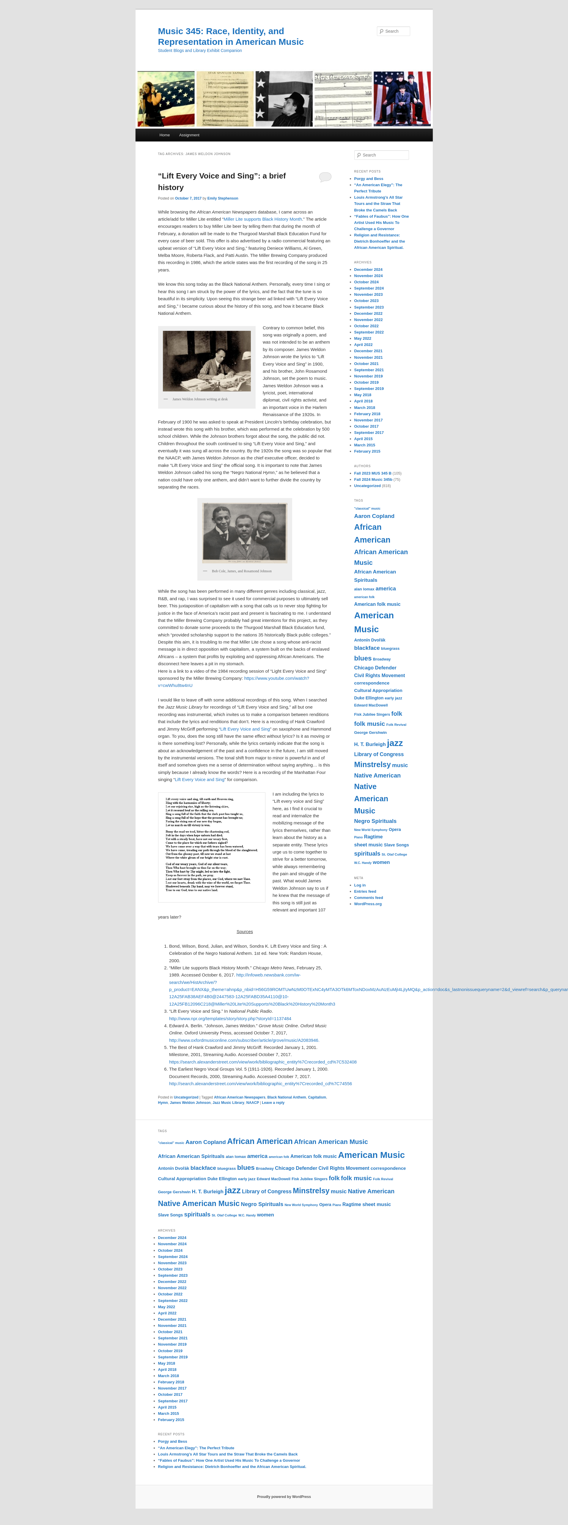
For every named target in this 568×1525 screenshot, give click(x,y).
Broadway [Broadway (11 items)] (382, 659)
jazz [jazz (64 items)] (395, 743)
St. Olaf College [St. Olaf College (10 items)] (394, 854)
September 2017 (369, 432)
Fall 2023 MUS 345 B (373, 473)
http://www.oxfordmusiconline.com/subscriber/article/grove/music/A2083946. (244, 1040)
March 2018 (364, 407)
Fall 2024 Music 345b (373, 479)
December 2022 (368, 313)
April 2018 (363, 401)
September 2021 (369, 370)
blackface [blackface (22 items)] (367, 648)
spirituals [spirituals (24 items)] (367, 853)
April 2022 (363, 344)
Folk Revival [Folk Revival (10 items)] (396, 724)
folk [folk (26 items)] (396, 713)
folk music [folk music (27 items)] (369, 723)
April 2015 (363, 439)
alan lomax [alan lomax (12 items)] (364, 589)
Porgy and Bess (368, 178)
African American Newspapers (239, 1097)
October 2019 (366, 382)
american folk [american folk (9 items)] (364, 597)
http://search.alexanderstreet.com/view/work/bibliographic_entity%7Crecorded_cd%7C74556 (260, 1083)
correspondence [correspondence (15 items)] (372, 682)
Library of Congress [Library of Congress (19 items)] (379, 754)
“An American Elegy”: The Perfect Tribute (196, 1448)
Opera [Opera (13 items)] (395, 829)
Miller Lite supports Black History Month (263, 219)
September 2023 (369, 307)
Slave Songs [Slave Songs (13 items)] (396, 845)
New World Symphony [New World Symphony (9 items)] (371, 830)
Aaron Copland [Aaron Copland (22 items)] (374, 516)
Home (165, 135)
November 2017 (368, 420)
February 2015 (367, 451)
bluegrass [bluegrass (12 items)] (390, 648)
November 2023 (368, 294)
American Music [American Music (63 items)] (371, 1155)
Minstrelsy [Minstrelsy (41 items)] (372, 764)
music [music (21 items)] (400, 765)
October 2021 (366, 363)
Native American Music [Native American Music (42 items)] (371, 798)
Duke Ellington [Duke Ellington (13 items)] (369, 698)
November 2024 (368, 276)
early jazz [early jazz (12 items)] (393, 698)
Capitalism (317, 1097)
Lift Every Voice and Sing (245, 728)
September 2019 (369, 388)
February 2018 (367, 414)
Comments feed (368, 897)
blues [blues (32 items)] (363, 658)
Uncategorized (186, 1097)
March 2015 (364, 445)
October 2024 (366, 282)
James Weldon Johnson (190, 1103)
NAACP (252, 1103)
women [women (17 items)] (381, 862)
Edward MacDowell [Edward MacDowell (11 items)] (371, 705)
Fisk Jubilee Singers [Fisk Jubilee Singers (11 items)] (372, 714)
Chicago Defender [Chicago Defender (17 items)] (375, 668)
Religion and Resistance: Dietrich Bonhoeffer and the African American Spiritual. (379, 241)
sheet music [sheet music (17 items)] (368, 845)
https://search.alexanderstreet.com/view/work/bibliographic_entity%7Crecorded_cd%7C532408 (263, 1061)
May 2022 (363, 338)
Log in (360, 885)
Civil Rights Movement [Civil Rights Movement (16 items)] (379, 675)
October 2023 (366, 300)
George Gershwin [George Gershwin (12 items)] (370, 732)
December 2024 (368, 269)
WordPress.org (368, 904)
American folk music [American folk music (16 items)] (377, 604)
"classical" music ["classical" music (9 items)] (367, 508)
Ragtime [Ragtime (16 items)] (373, 836)
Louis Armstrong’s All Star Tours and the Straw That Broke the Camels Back (378, 203)
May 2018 (363, 395)
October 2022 (366, 326)
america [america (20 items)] (386, 589)
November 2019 (368, 376)
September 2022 (369, 332)
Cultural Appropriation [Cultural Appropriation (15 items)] (378, 690)
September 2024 (369, 288)
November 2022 (368, 319)
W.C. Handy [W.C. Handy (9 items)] (363, 863)
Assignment (189, 135)
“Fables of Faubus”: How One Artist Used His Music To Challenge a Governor (381, 222)
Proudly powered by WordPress (284, 1497)
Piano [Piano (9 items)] (358, 837)
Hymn (163, 1103)
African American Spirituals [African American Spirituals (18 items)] (191, 1156)
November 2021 (368, 357)
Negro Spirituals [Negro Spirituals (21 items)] (375, 821)
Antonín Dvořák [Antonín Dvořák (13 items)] (370, 640)
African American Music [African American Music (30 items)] (331, 1141)
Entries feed (365, 891)
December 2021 (368, 351)
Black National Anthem (287, 1097)
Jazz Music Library (228, 1103)
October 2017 (366, 426)
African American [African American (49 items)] (260, 1141)
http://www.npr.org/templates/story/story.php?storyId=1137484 (230, 1018)
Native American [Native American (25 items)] (377, 775)
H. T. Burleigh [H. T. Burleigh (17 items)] (370, 744)
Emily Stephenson (222, 198)
